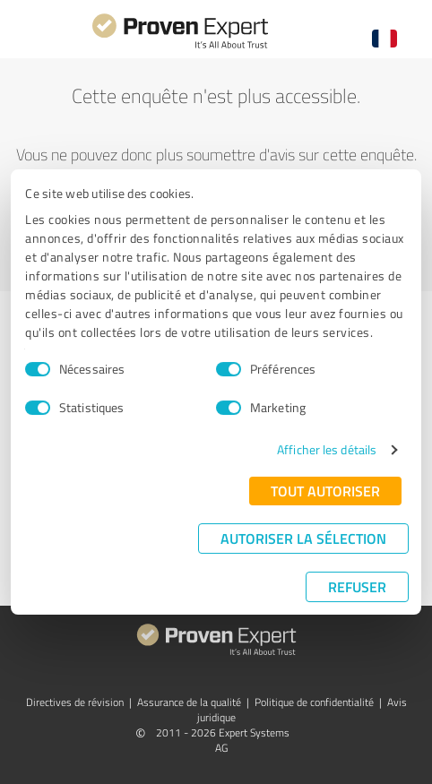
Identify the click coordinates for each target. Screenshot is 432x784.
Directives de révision (75, 702)
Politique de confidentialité (314, 702)
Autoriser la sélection (303, 538)
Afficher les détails (326, 449)
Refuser (357, 586)
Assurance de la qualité (189, 702)
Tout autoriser (325, 490)
